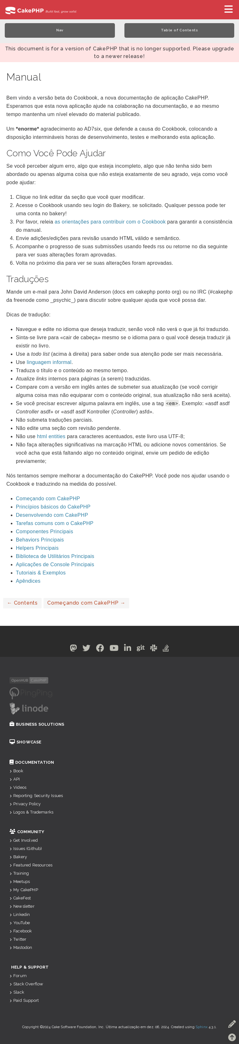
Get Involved (24, 840)
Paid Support (24, 1000)
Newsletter (22, 906)
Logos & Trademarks (31, 812)
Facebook (21, 931)
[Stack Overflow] (166, 649)
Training (19, 873)
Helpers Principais (37, 548)
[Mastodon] (73, 649)
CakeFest (20, 898)
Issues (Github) (26, 848)
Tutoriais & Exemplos (41, 572)
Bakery (18, 856)
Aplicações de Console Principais (55, 564)
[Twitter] (87, 649)
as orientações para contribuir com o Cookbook (110, 221)
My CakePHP (24, 889)
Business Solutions (37, 724)
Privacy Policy (25, 803)
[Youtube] (114, 649)
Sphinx (202, 1027)
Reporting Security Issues (36, 795)
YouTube (20, 922)
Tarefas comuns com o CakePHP (55, 523)
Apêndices (28, 581)
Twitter (18, 939)
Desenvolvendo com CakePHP (52, 515)
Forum (18, 975)
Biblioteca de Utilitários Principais (55, 556)
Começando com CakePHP (48, 498)
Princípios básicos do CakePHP (53, 506)
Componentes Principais (44, 531)
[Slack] (153, 649)
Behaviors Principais (40, 539)
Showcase (25, 742)
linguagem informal (49, 362)
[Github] (141, 649)
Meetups (20, 881)
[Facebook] (100, 649)
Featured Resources (31, 865)
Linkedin (20, 914)
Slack (17, 992)
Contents (22, 603)
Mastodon (21, 947)
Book (16, 770)
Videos (18, 787)
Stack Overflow (26, 984)
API (15, 779)
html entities (51, 436)
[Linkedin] (127, 649)
